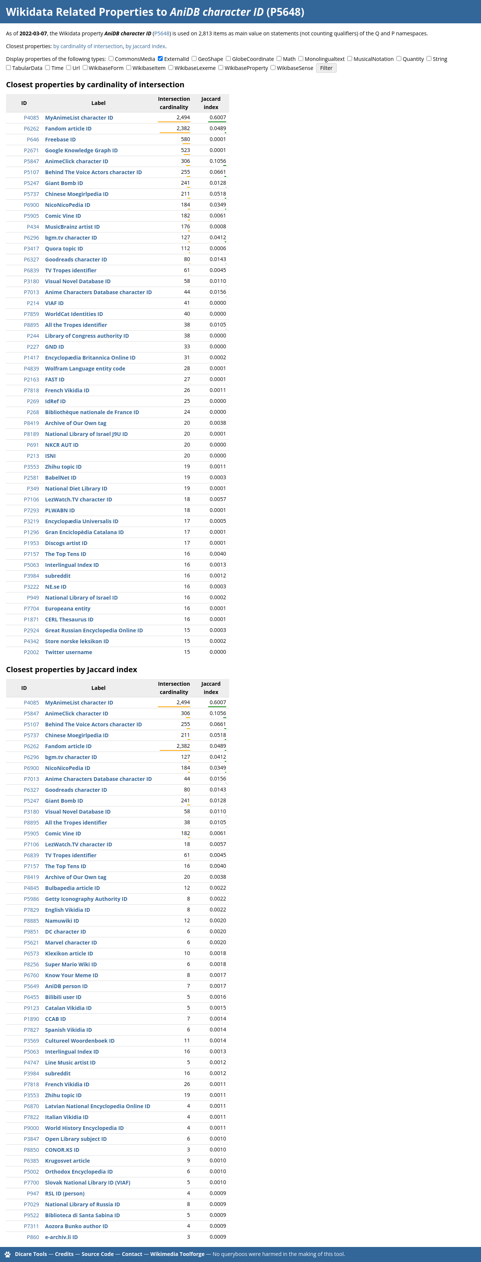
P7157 (31, 553)
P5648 (161, 33)
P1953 (31, 543)
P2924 (31, 630)
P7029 (31, 1204)
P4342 (31, 641)
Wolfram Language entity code (85, 368)
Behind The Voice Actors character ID (93, 172)
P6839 (31, 270)
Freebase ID (60, 139)
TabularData (27, 67)
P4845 (31, 887)
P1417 (31, 357)
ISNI (50, 455)
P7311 (31, 1226)
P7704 (31, 608)
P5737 (31, 193)
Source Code (98, 1253)
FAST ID (55, 379)
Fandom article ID (68, 128)
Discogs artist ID (66, 543)
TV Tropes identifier (71, 270)
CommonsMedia (135, 58)
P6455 (31, 997)
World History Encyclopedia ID (84, 1127)
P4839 (31, 368)
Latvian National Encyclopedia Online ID (97, 1106)
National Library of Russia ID (82, 1204)
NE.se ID (56, 586)
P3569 (31, 1040)
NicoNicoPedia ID (67, 204)
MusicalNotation (374, 58)
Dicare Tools (31, 1253)
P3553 (31, 466)
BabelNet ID (61, 477)
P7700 (31, 1182)
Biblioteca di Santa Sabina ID (82, 1215)
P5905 (31, 215)
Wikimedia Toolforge (177, 1253)
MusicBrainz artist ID (72, 226)
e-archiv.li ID (61, 1237)
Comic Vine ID (63, 215)
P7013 (31, 292)
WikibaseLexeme (195, 67)
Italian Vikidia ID (67, 1117)
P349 (33, 488)
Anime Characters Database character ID (98, 292)
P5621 (31, 942)
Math (289, 58)
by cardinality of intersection (88, 46)
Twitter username (68, 652)
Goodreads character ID (76, 259)
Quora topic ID (64, 248)
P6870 (31, 1106)
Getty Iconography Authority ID (86, 898)
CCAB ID (55, 1018)
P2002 (31, 652)
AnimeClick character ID (76, 161)
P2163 (31, 379)
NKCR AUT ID (62, 444)
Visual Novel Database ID (78, 281)
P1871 (31, 619)
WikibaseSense (295, 67)
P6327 (31, 259)
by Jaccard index (145, 46)
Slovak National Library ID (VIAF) (87, 1182)
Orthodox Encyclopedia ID (79, 1171)
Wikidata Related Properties (79, 12)
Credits (64, 1253)
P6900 (31, 204)
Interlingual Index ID (72, 564)
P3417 (31, 248)
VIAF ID (54, 303)
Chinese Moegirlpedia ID (77, 193)
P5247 (31, 183)
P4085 (31, 117)
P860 (33, 1237)
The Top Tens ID (65, 553)
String (440, 58)
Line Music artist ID (70, 1062)
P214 (33, 303)
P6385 (31, 1160)
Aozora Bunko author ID (76, 1226)
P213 (33, 455)
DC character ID (65, 931)
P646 (33, 139)
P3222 (31, 586)
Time (57, 67)
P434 (33, 226)
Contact (132, 1253)
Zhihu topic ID (63, 466)
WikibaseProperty (246, 67)
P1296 (31, 532)
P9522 (31, 1215)
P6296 (31, 237)
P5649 (31, 986)
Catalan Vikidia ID (68, 1007)
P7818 (31, 390)
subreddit (58, 575)
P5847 (31, 161)
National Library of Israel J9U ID (86, 433)
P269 (33, 401)
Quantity (413, 58)
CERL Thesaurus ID (69, 619)
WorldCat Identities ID (74, 313)
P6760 (31, 975)
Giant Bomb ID (64, 183)
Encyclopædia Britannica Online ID (90, 357)
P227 (33, 346)
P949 (33, 597)
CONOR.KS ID (62, 1149)
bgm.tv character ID (71, 237)
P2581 (31, 477)
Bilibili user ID (63, 997)
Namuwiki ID (62, 920)
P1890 (31, 1018)
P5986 (31, 898)
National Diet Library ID (76, 488)
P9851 (31, 931)
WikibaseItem (149, 67)
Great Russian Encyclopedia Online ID (94, 630)
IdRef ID (55, 401)
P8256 (31, 964)
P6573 (31, 953)
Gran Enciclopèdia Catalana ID (84, 532)
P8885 (31, 920)
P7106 (31, 499)
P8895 (31, 324)
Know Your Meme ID (71, 975)
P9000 (31, 1127)
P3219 (31, 521)
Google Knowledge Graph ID (81, 150)
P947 (33, 1193)
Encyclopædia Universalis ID (81, 521)
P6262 (31, 128)
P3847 (31, 1138)
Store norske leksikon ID (77, 641)
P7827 (31, 1029)
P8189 (31, 433)
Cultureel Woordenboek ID (80, 1040)
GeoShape (210, 58)
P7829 (31, 909)
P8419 (31, 423)
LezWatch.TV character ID (78, 499)
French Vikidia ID (67, 390)
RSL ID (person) (65, 1193)
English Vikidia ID (67, 909)
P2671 (31, 150)
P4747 (31, 1062)
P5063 (31, 564)
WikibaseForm (106, 67)
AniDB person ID (66, 986)
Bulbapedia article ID (72, 887)
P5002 (31, 1171)
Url (76, 67)
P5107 (31, 172)
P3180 (31, 281)
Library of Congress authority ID (87, 335)
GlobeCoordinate (253, 58)
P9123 (31, 1007)
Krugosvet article (67, 1160)
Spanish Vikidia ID (68, 1029)
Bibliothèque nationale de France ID (92, 412)
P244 (33, 335)
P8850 (31, 1149)
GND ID (54, 346)
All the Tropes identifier (76, 324)
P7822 (31, 1117)
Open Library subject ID (76, 1138)
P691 (33, 444)
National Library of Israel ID (81, 597)
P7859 (31, 313)
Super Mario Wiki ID (71, 964)
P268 (33, 412)
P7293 (31, 510)
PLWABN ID (60, 510)
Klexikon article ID (69, 953)
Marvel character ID (71, 942)
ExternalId (176, 58)
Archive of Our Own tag (75, 423)
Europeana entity (68, 608)
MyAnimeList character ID (79, 117)
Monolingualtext (325, 58)
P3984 (31, 575)
